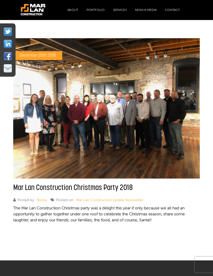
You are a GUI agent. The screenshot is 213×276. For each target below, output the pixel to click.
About (72, 10)
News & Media (146, 10)
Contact (172, 10)
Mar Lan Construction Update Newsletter (109, 200)
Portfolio (96, 10)
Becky (42, 200)
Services (120, 10)
